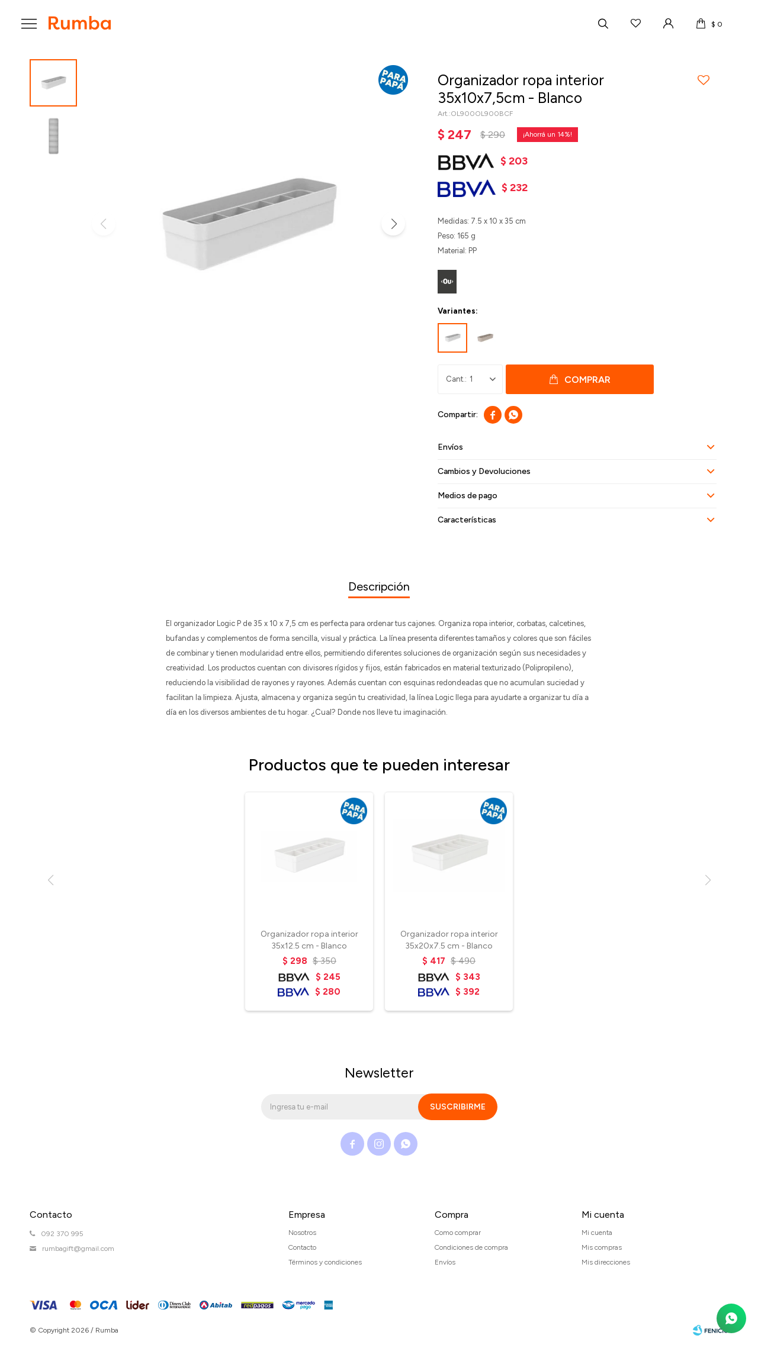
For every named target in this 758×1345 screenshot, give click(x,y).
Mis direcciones (606, 1262)
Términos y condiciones (325, 1262)
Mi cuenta (597, 1232)
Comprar (587, 379)
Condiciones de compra (471, 1247)
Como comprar (458, 1232)
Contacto (302, 1247)
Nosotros (302, 1232)
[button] (393, 224)
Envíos (445, 1262)
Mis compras (602, 1247)
